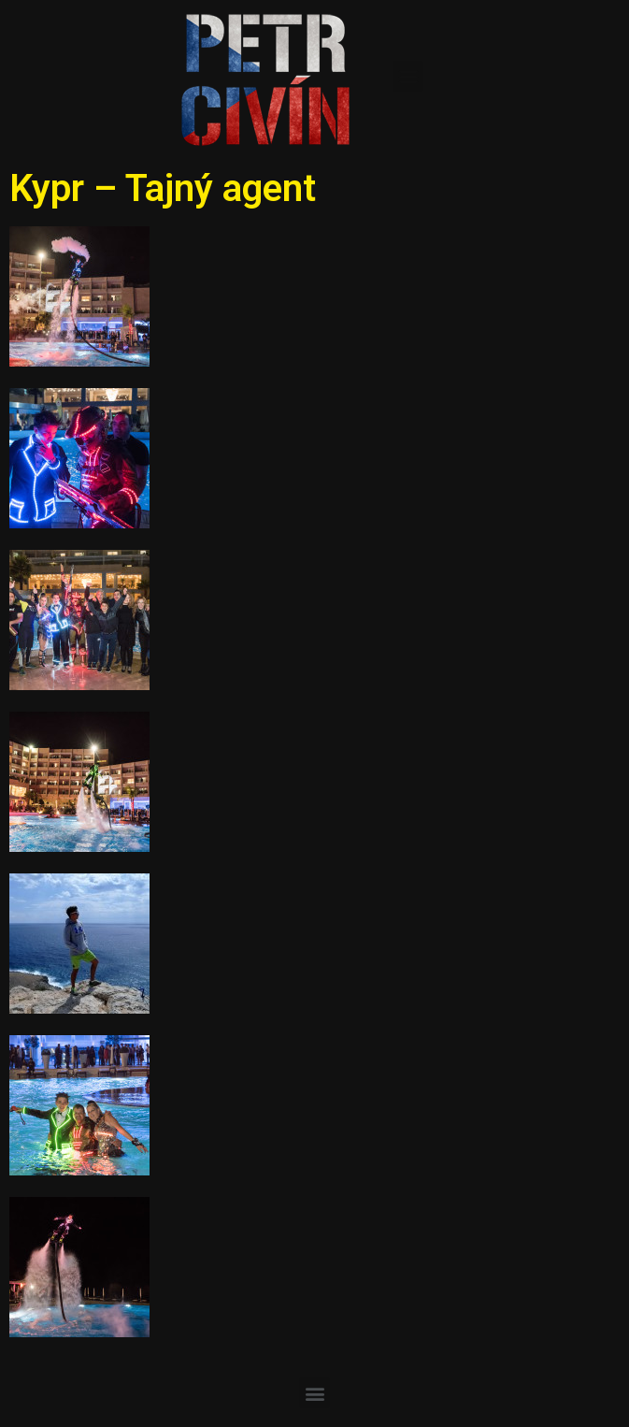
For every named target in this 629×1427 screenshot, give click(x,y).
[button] (408, 76)
